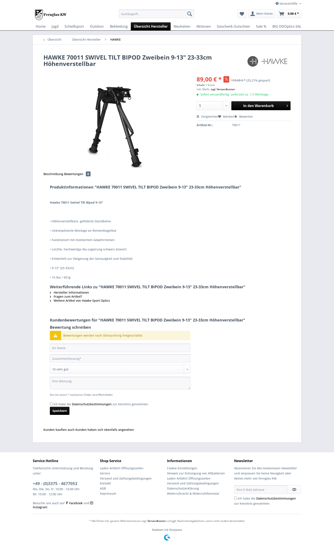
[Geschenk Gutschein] (233, 26)
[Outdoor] (97, 26)
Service (105, 473)
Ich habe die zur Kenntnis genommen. (101, 404)
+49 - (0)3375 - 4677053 (55, 483)
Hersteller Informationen (69, 292)
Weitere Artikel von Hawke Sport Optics (80, 300)
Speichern (59, 411)
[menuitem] (156, 16)
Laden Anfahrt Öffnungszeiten (121, 468)
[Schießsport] (74, 26)
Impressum (108, 493)
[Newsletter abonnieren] (294, 489)
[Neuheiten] (182, 26)
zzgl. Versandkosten (223, 89)
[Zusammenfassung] (120, 358)
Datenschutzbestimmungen (92, 404)
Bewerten (243, 116)
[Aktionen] (203, 26)
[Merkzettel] (241, 14)
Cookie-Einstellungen (182, 468)
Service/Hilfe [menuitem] (287, 3)
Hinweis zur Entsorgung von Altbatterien (196, 473)
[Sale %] (261, 26)
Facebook (74, 503)
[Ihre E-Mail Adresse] (261, 489)
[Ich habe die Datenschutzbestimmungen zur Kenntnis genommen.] (51, 404)
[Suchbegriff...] (156, 14)
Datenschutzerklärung (183, 488)
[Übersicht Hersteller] (151, 26)
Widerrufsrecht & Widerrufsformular (193, 493)
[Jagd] (55, 26)
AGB (103, 488)
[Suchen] (189, 14)
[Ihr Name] (120, 348)
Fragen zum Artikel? (66, 296)
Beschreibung (53, 174)
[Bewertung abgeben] (120, 369)
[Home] (41, 26)
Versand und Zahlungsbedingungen (126, 478)
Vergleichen (207, 116)
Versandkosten (156, 521)
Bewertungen (77, 174)
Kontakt (105, 483)
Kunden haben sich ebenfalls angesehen (104, 430)
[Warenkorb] (289, 14)
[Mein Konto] (261, 14)
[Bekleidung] (119, 26)
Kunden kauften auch (59, 430)
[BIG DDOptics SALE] (298, 26)
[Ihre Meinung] (120, 383)
